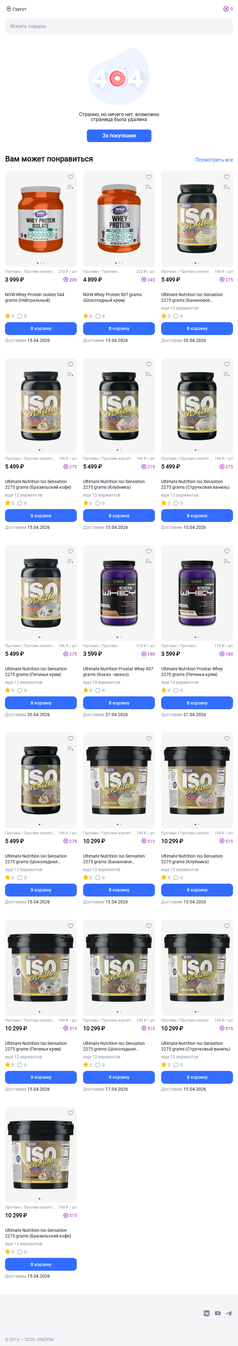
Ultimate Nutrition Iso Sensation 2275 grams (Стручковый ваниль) (195, 1046)
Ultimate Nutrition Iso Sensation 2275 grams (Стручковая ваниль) (195, 484)
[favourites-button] (70, 177)
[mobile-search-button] (119, 26)
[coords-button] (15, 9)
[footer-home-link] (25, 1310)
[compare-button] (70, 187)
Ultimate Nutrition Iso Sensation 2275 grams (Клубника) (114, 484)
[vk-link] (206, 1313)
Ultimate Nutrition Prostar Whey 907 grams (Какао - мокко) (118, 671)
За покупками (119, 136)
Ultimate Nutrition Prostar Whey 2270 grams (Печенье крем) (192, 671)
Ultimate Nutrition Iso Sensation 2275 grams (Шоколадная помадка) (36, 859)
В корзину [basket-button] (41, 328)
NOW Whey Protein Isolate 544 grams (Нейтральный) (34, 297)
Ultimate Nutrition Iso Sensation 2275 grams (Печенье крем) (36, 671)
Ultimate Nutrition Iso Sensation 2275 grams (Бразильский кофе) (38, 484)
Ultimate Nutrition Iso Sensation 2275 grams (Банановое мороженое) (192, 297)
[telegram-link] (229, 1313)
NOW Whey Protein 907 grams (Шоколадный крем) (112, 297)
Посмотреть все (214, 160)
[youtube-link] (218, 1313)
